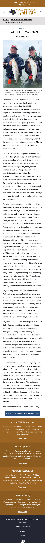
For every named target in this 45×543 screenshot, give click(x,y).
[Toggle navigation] (3, 12)
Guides (6, 19)
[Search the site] (41, 12)
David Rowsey (23, 36)
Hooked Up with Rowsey (21, 19)
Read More (22, 439)
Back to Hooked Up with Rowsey (22, 413)
